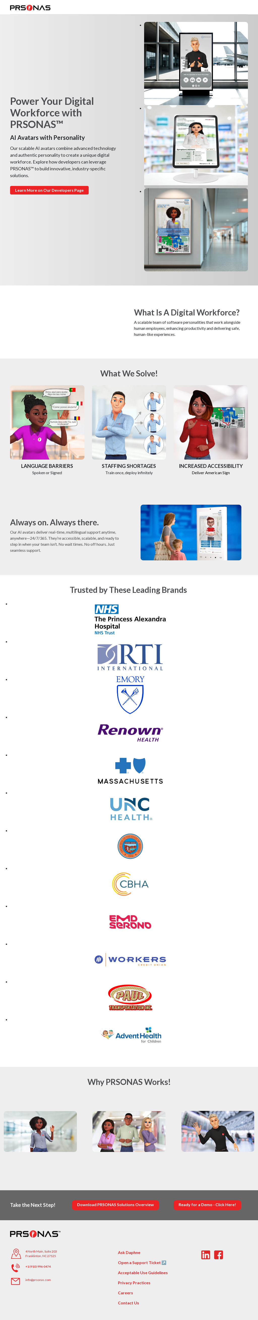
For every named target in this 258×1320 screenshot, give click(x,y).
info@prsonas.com (38, 1280)
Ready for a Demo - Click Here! (207, 1204)
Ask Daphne (129, 1252)
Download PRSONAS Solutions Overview (115, 1204)
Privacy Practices (134, 1282)
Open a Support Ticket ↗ (142, 1262)
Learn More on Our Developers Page (49, 190)
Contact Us (128, 1302)
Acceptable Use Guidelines (143, 1272)
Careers (125, 1292)
